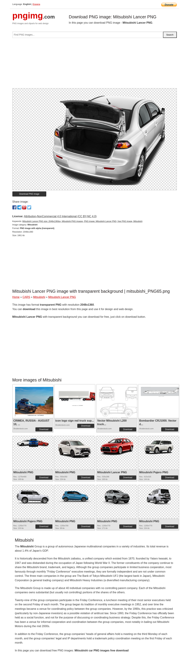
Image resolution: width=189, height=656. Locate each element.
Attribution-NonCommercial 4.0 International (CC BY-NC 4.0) (60, 216)
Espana (36, 4)
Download (43, 429)
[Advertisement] (94, 64)
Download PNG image (29, 194)
